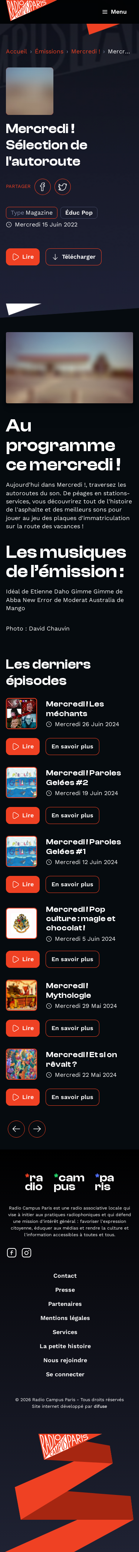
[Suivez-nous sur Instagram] (27, 1253)
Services (69, 1332)
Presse (68, 1289)
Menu (114, 11)
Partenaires (68, 1303)
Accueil (16, 51)
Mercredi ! (85, 51)
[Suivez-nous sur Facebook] (12, 1253)
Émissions (49, 51)
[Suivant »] (37, 1129)
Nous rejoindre (69, 1360)
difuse (100, 1406)
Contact (68, 1275)
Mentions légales (68, 1317)
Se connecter (69, 1374)
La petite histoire (69, 1346)
